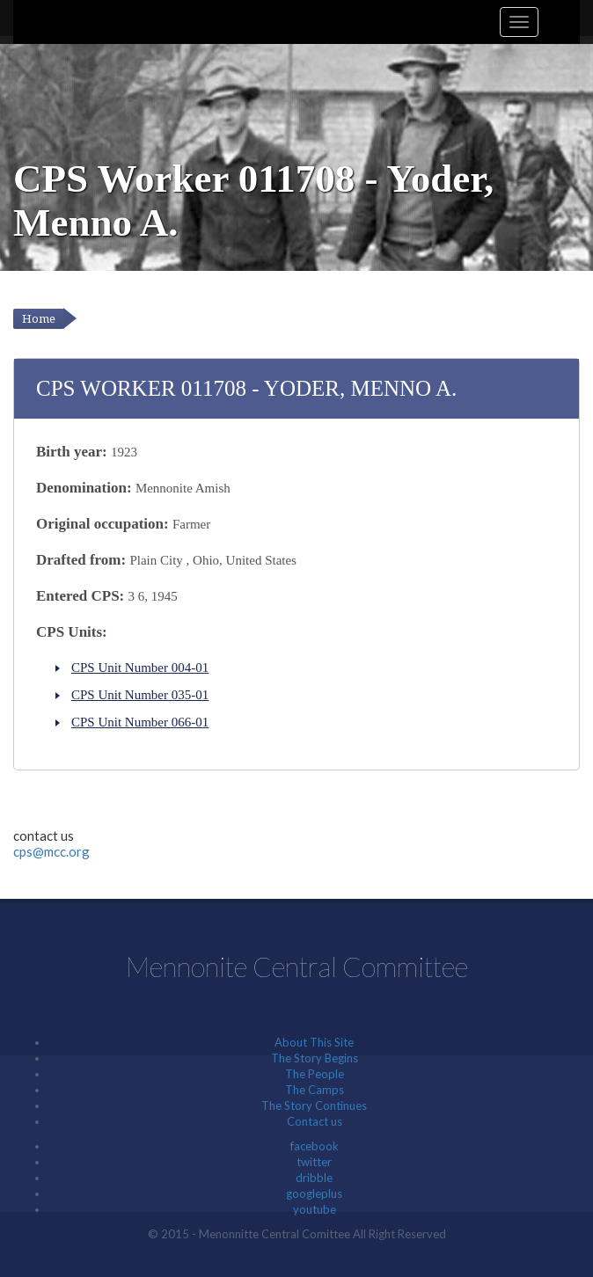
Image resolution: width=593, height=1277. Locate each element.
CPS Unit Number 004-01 (140, 667)
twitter (314, 1162)
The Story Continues (314, 1105)
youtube (314, 1209)
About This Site (314, 1042)
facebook (314, 1146)
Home (38, 318)
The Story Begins (314, 1058)
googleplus (314, 1193)
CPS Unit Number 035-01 (140, 695)
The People (314, 1074)
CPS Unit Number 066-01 (140, 722)
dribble (314, 1178)
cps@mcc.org (51, 851)
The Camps (314, 1090)
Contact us (314, 1121)
